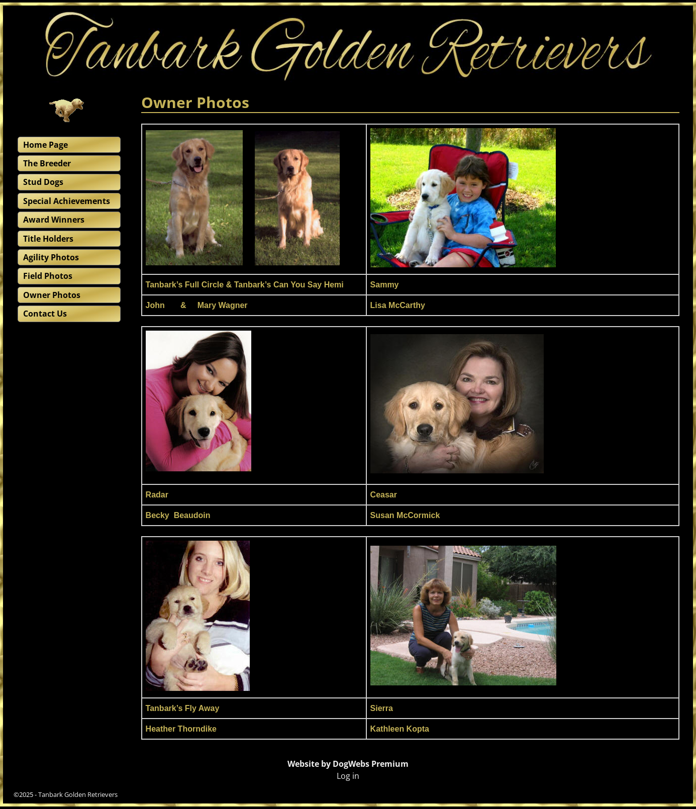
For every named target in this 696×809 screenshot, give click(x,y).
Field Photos (47, 275)
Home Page (45, 144)
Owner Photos (51, 294)
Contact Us (45, 313)
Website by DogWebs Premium (348, 763)
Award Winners (53, 219)
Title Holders (48, 238)
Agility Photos (51, 257)
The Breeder (47, 163)
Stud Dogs (43, 181)
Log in (348, 775)
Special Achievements (66, 201)
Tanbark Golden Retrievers (78, 794)
